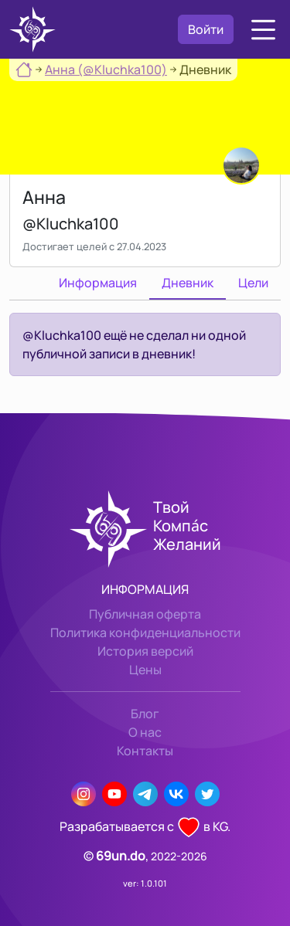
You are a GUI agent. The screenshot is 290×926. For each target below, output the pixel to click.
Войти (205, 29)
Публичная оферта (145, 613)
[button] (263, 29)
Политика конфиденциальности (145, 632)
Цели (253, 282)
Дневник (187, 282)
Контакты (145, 750)
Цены (145, 669)
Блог (145, 713)
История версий (145, 651)
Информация (98, 282)
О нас (145, 732)
